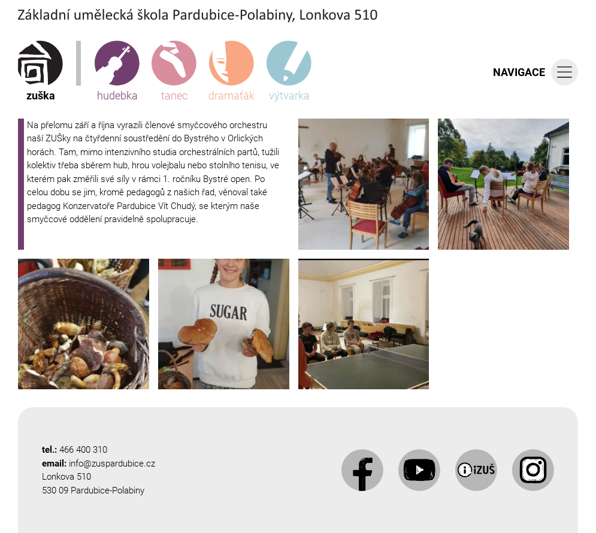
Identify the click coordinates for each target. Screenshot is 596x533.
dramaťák (231, 71)
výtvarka (289, 71)
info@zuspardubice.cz (112, 463)
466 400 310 (83, 449)
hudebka (117, 71)
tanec (174, 71)
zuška (40, 71)
